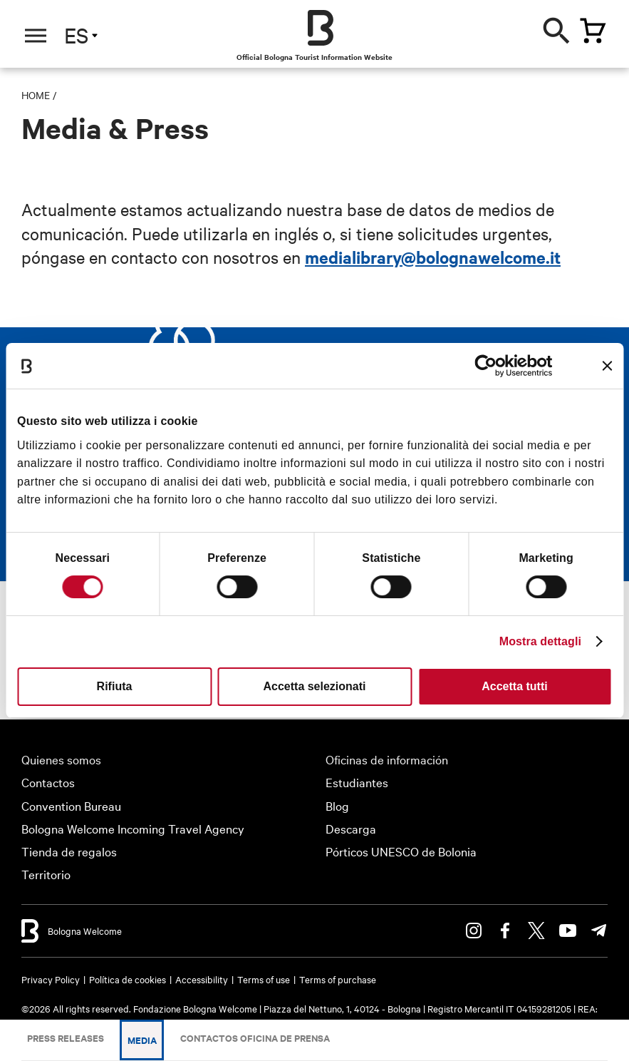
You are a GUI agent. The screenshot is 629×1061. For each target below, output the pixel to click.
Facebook (505, 930)
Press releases (65, 1038)
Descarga (351, 828)
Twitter (536, 930)
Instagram (473, 930)
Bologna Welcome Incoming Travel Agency (132, 828)
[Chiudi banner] (607, 366)
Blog (337, 805)
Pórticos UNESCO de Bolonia (401, 851)
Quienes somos (61, 759)
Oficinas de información (387, 759)
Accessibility (201, 979)
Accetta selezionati (314, 686)
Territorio (46, 874)
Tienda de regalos (69, 851)
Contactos (48, 782)
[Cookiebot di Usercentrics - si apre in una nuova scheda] (490, 365)
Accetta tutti (514, 686)
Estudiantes (357, 782)
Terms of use (263, 979)
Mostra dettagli (540, 641)
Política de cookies (127, 979)
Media (142, 1040)
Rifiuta (114, 686)
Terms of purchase (337, 979)
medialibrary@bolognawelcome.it (433, 256)
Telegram (599, 930)
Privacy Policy (50, 979)
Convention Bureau (71, 805)
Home (35, 95)
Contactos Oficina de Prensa (255, 1038)
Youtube (567, 930)
